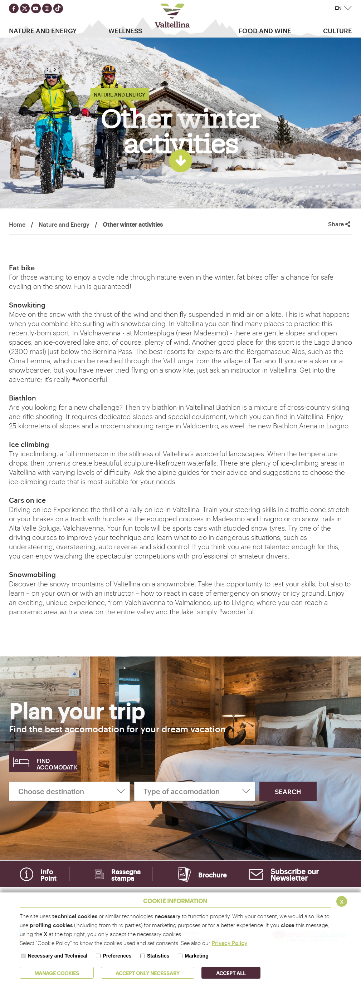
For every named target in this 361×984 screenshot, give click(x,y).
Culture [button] (337, 30)
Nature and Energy (64, 224)
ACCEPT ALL (231, 972)
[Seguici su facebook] (14, 8)
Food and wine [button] (265, 30)
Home (17, 224)
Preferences (117, 956)
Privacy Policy (229, 942)
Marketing (197, 956)
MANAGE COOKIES (56, 972)
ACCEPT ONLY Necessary (148, 972)
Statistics (158, 956)
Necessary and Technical (57, 956)
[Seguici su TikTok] (58, 8)
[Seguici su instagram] (47, 8)
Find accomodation (56, 764)
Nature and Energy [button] (43, 30)
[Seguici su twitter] (25, 8)
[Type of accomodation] (194, 791)
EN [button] (338, 8)
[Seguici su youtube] (36, 8)
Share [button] (339, 224)
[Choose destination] (69, 791)
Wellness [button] (125, 30)
